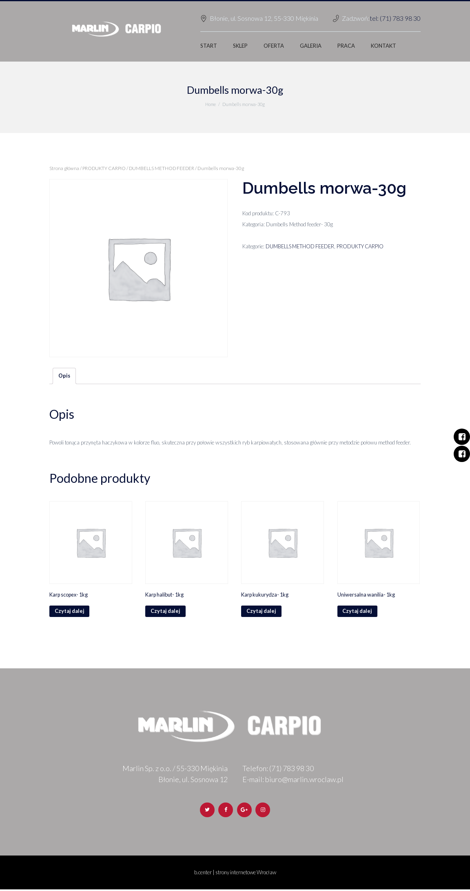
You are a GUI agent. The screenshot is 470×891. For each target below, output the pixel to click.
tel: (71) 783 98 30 (395, 18)
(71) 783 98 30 (291, 769)
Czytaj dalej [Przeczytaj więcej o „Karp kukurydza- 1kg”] (261, 612)
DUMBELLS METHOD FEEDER (164, 168)
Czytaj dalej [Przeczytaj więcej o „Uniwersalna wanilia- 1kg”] (358, 612)
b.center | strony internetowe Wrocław (235, 874)
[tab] (64, 376)
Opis (64, 376)
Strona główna (64, 168)
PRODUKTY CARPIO (105, 168)
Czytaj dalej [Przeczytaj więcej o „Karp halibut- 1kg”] (166, 612)
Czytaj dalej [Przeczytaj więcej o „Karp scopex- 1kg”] (70, 612)
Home (211, 104)
